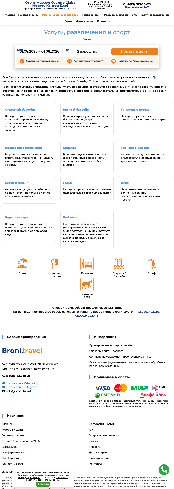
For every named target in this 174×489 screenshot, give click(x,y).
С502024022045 (86, 315)
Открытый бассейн (20, 109)
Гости (68, 49)
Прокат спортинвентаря (24, 148)
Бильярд (69, 148)
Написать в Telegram (19, 387)
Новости (95, 446)
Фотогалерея (84, 21)
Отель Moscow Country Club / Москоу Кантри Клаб (50, 4)
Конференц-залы (13, 452)
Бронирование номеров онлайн (111, 345)
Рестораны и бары (116, 14)
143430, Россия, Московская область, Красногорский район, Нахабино (100, 5)
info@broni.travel (16, 391)
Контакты (103, 21)
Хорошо (43, 484)
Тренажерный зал (135, 148)
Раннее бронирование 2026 (60, 14)
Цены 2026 (9, 446)
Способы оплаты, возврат (106, 351)
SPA (134, 14)
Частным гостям (13, 435)
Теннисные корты (135, 109)
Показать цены (134, 51)
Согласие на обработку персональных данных (120, 356)
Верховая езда (16, 217)
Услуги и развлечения (154, 14)
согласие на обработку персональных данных (47, 478)
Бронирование (99, 458)
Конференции (91, 14)
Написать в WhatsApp (20, 383)
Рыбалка (70, 217)
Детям (68, 21)
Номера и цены (28, 14)
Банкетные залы (13, 463)
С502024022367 (149, 311)
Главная (10, 14)
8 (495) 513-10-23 (137, 4)
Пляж (125, 182)
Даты (20, 49)
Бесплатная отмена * (88, 61)
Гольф (67, 182)
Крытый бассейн (76, 109)
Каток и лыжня (16, 182)
